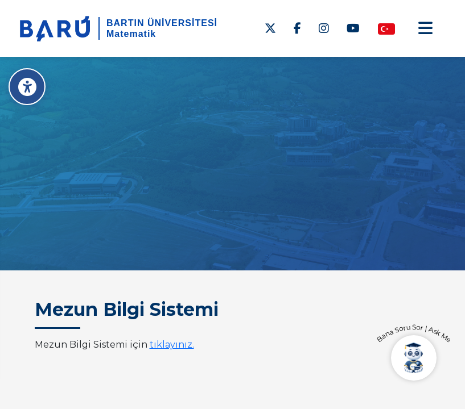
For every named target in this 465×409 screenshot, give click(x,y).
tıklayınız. (172, 344)
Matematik (131, 34)
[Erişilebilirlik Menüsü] (27, 86)
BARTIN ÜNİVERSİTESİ (161, 23)
